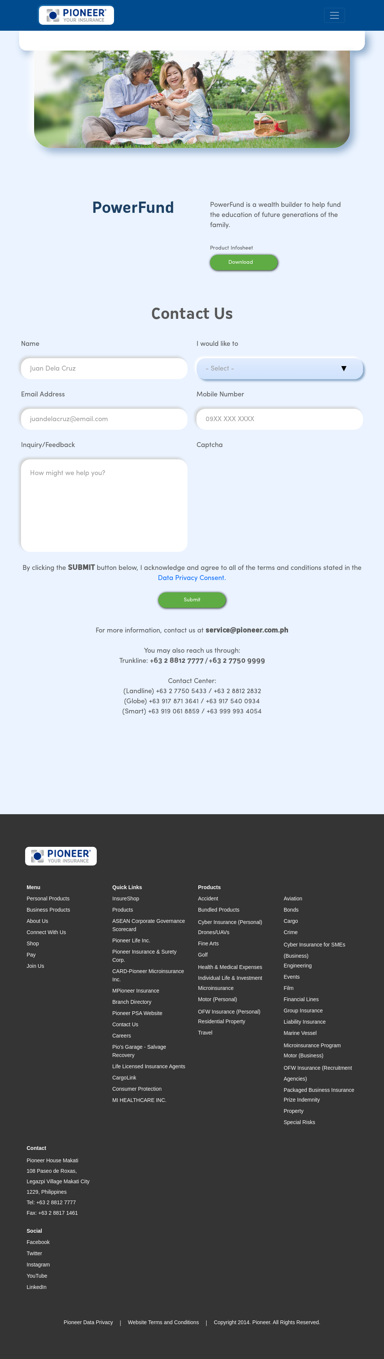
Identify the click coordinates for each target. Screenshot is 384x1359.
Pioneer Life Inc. (131, 940)
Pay (31, 955)
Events (292, 977)
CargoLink (124, 1078)
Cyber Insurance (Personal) (230, 922)
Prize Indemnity (302, 1100)
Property (294, 1111)
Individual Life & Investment (230, 978)
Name (30, 344)
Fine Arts (208, 943)
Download (250, 262)
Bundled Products (219, 910)
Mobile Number (220, 394)
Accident (208, 899)
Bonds (291, 910)
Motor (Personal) (217, 999)
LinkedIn (36, 1287)
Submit (192, 600)
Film (289, 988)
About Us (37, 921)
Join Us (35, 966)
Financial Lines (301, 999)
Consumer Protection (137, 1089)
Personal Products (48, 899)
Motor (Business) (304, 1055)
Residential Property (221, 1021)
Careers (121, 1036)
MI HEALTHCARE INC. (139, 1100)
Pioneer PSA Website (137, 1013)
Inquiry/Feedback (48, 445)
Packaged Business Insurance (319, 1090)
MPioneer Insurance (135, 991)
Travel (205, 1033)
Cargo (291, 921)
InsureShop (126, 899)
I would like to (217, 344)
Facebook (38, 1242)
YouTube (37, 1276)
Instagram (38, 1265)
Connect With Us (46, 932)
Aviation (293, 899)
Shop (33, 943)
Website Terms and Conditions (163, 1322)
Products (122, 910)
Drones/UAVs (214, 932)
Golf (203, 955)
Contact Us (125, 1024)
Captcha (209, 445)
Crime (291, 932)
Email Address (43, 394)
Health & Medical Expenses (230, 967)
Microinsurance (216, 988)
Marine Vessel (300, 1033)
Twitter (34, 1253)
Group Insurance (303, 1011)
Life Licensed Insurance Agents (149, 1066)
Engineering (298, 966)
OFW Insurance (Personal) (229, 1012)
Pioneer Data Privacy (88, 1322)
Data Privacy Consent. (192, 578)
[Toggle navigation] (334, 15)
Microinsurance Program (312, 1045)
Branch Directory (132, 1002)
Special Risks (299, 1122)
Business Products (48, 910)
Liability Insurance (305, 1022)
